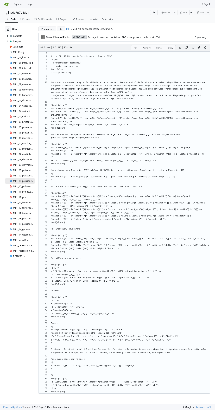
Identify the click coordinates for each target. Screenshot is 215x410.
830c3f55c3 (79, 37)
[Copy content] (186, 47)
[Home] (6, 4)
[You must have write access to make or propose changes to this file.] (205, 47)
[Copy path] (112, 29)
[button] (61, 29)
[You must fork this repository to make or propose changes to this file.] (199, 47)
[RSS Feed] (154, 12)
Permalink (147, 48)
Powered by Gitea (12, 407)
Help (29, 4)
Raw (135, 48)
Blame (159, 48)
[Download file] (180, 47)
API (209, 407)
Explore (18, 4)
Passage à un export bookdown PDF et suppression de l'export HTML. (124, 37)
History (170, 48)
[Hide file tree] (8, 29)
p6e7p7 (15, 12)
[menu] (188, 407)
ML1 (26, 12)
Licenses (200, 407)
